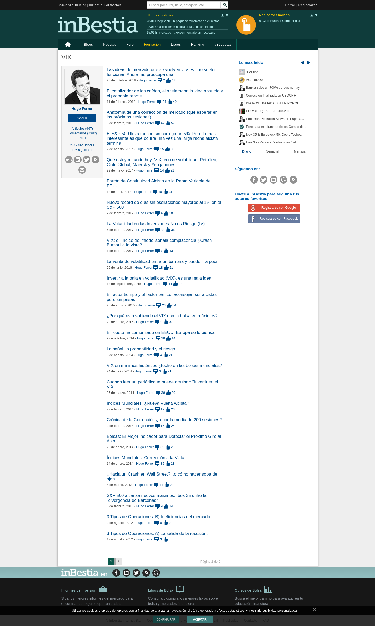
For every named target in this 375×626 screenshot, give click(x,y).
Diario (247, 151)
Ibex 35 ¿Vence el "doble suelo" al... (272, 142)
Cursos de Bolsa (254, 589)
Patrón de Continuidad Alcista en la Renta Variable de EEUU (159, 183)
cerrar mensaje (314, 610)
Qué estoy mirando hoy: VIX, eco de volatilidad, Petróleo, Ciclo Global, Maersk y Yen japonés (162, 162)
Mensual (300, 151)
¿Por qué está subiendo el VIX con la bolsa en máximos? (162, 315)
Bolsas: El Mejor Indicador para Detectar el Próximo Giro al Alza (164, 439)
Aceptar (199, 619)
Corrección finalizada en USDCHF (271, 95)
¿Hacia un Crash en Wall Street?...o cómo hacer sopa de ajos (162, 476)
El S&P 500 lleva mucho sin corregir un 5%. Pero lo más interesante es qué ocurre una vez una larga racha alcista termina (162, 138)
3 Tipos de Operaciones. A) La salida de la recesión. (157, 533)
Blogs (88, 44)
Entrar (290, 5)
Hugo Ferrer (82, 108)
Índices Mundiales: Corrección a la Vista (145, 457)
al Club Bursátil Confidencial (279, 21)
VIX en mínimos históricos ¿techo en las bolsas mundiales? (164, 365)
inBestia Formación (105, 5)
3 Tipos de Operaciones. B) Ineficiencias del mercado (158, 516)
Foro (130, 44)
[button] (82, 118)
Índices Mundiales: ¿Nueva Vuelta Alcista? (148, 403)
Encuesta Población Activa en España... (275, 119)
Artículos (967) (82, 128)
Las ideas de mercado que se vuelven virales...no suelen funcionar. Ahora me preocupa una (162, 72)
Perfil (82, 138)
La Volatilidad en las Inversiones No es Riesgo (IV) (156, 223)
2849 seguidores (82, 145)
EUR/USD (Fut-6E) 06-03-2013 (268, 111)
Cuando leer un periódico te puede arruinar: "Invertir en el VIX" (162, 384)
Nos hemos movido (274, 15)
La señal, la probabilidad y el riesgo (141, 348)
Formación (152, 44)
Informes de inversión (84, 589)
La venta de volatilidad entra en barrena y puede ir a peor (162, 261)
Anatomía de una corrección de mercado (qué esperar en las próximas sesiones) (162, 114)
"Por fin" (252, 72)
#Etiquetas (223, 44)
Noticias (109, 44)
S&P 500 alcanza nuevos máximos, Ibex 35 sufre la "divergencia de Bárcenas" (157, 498)
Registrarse (308, 5)
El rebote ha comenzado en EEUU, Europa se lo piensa (161, 332)
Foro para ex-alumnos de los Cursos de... (276, 127)
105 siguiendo (82, 150)
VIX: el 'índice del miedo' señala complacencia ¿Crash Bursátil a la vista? (159, 243)
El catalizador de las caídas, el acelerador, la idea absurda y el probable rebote (165, 93)
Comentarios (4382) (82, 133)
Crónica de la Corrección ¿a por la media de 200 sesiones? (164, 419)
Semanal (272, 151)
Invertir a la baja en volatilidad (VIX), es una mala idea (159, 278)
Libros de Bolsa (166, 589)
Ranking (197, 44)
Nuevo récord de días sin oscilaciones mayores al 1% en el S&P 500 (164, 205)
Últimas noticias (160, 15)
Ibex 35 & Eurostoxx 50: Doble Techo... (274, 134)
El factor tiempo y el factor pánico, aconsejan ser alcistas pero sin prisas (162, 297)
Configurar (165, 619)
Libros (176, 44)
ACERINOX (254, 80)
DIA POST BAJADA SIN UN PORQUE (274, 103)
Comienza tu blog (72, 5)
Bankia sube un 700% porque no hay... (274, 88)
